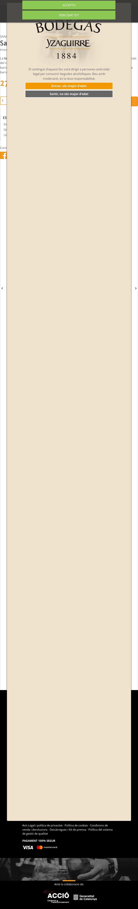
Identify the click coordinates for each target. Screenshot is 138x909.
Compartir (4, 155)
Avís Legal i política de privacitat (42, 825)
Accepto (69, 5)
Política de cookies (76, 825)
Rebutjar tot (69, 15)
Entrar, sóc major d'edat (69, 86)
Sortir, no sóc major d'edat (69, 94)
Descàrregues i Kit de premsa (68, 829)
